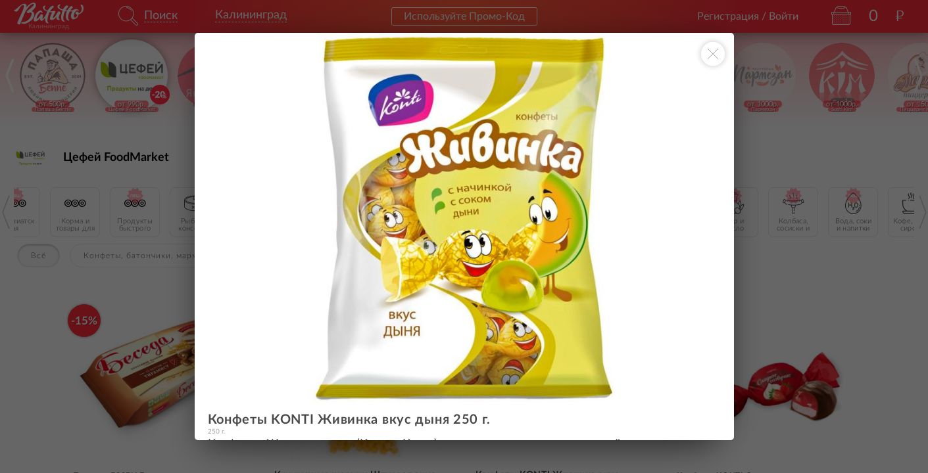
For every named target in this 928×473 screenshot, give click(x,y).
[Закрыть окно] (713, 54)
